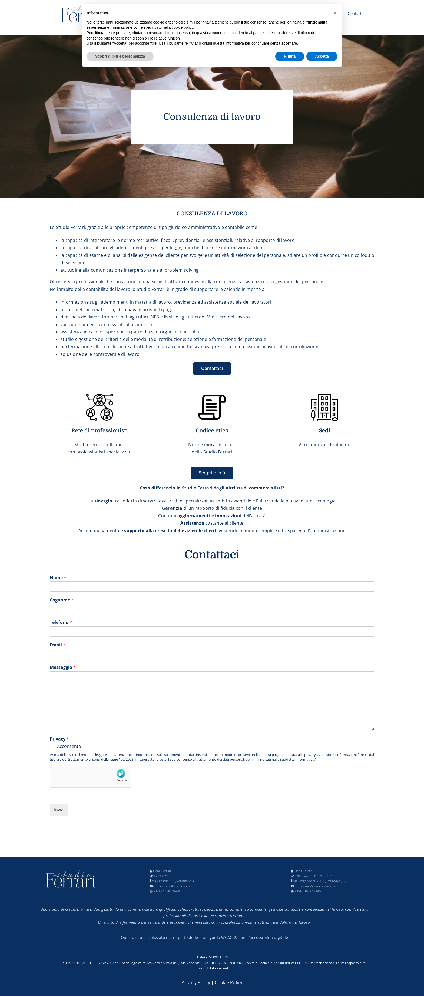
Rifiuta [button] (290, 56)
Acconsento (69, 746)
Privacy (59, 739)
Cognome (62, 600)
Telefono (61, 622)
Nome (58, 578)
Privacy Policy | (198, 982)
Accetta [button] (322, 56)
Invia (59, 810)
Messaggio (63, 667)
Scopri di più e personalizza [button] (120, 56)
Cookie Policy (228, 982)
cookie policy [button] (182, 27)
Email (57, 645)
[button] (334, 13)
